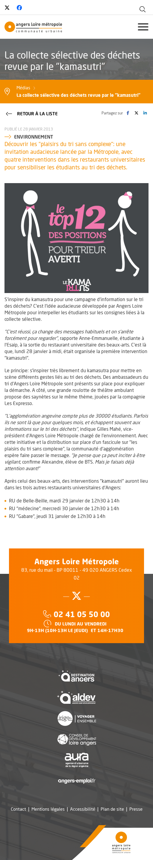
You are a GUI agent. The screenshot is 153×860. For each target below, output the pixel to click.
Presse (136, 809)
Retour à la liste (31, 113)
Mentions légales (48, 809)
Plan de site (112, 809)
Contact (18, 809)
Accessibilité (82, 809)
